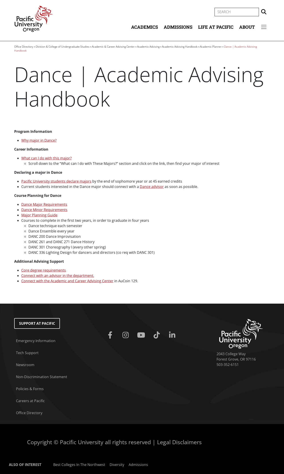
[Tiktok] (157, 335)
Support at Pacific (37, 323)
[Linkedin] (173, 335)
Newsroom (25, 364)
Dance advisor (152, 186)
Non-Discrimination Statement (41, 376)
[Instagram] (126, 335)
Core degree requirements (43, 270)
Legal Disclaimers (179, 442)
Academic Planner (211, 46)
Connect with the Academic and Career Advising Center (67, 280)
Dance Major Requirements (44, 204)
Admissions (178, 27)
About (247, 27)
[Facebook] (111, 335)
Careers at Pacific (30, 400)
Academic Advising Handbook (179, 46)
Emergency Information (35, 340)
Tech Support (27, 352)
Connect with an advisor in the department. (57, 275)
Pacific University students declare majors (56, 181)
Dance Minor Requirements (44, 209)
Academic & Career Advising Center (113, 46)
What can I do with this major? (46, 158)
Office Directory (23, 46)
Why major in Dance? (39, 140)
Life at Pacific (215, 27)
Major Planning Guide (39, 215)
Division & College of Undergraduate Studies (62, 46)
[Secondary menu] (264, 27)
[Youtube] (142, 335)
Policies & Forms (30, 388)
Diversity (117, 464)
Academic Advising (148, 46)
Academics (144, 27)
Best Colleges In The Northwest (79, 464)
